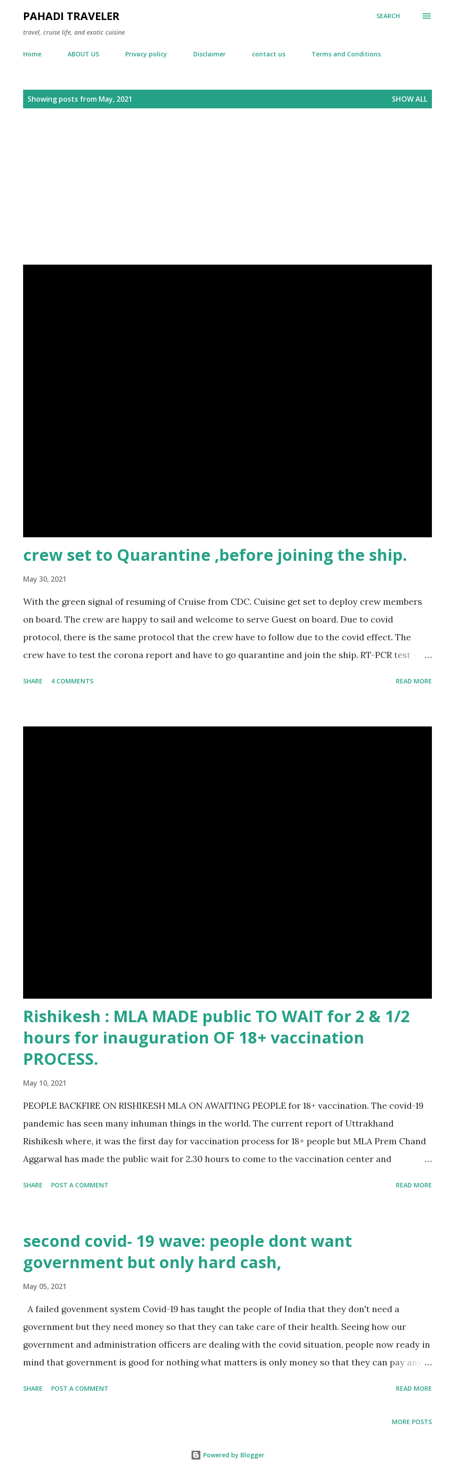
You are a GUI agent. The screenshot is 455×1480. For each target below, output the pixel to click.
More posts (412, 1421)
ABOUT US (83, 54)
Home (32, 54)
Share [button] (33, 681)
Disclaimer (209, 54)
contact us (268, 54)
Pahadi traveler (71, 15)
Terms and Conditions (346, 54)
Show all (409, 99)
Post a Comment (79, 1185)
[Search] (388, 16)
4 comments (72, 681)
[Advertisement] (227, 181)
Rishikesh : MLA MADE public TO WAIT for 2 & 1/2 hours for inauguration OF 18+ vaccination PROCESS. (216, 1037)
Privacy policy (146, 54)
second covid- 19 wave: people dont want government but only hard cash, (187, 1251)
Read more (414, 681)
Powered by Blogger (227, 1455)
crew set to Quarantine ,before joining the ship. (215, 555)
